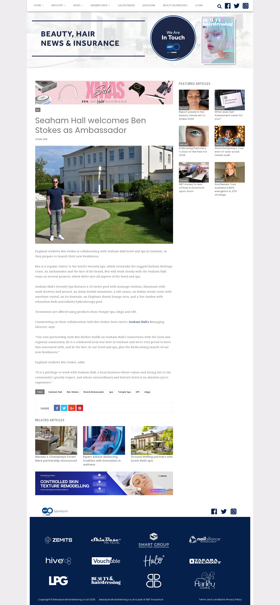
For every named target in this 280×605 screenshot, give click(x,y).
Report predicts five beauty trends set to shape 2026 (192, 115)
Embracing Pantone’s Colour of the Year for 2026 (193, 151)
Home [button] (39, 5)
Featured (88, 452)
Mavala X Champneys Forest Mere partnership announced (56, 459)
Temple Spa (124, 391)
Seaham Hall (55, 391)
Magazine (149, 5)
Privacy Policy (234, 599)
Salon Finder (126, 5)
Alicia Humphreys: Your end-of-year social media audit (229, 151)
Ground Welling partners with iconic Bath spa (152, 459)
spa (111, 391)
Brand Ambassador (94, 391)
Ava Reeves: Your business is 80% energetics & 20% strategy (226, 190)
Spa (37, 109)
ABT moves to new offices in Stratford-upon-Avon (192, 188)
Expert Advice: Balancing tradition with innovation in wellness (102, 460)
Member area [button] (99, 5)
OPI (137, 391)
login (199, 5)
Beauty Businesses (175, 5)
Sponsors (61, 511)
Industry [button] (57, 5)
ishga (147, 391)
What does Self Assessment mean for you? (229, 115)
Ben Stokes (73, 391)
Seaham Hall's (139, 322)
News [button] (77, 5)
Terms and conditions (212, 599)
